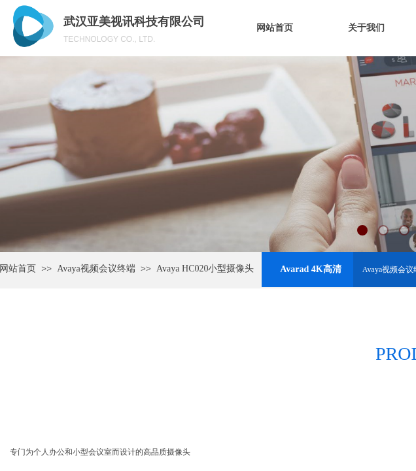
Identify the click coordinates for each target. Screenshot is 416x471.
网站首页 (274, 28)
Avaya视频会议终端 (96, 268)
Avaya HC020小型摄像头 (205, 268)
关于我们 (366, 28)
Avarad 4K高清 (310, 269)
